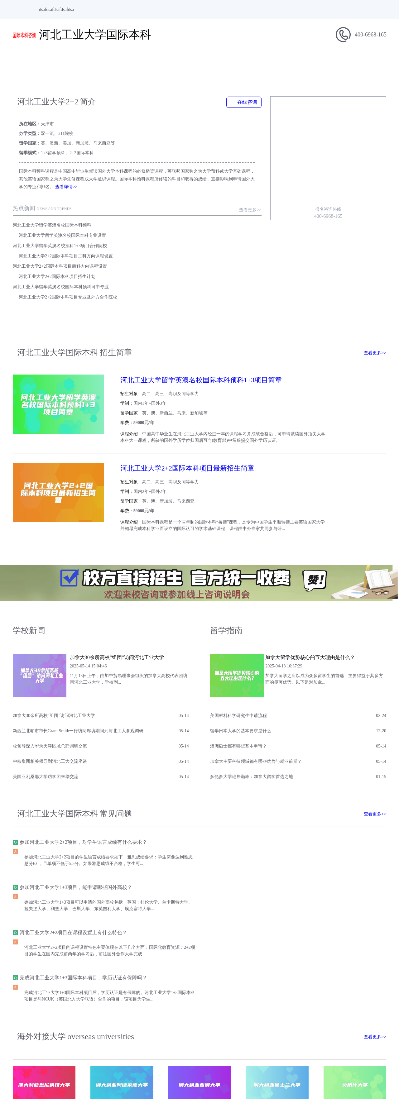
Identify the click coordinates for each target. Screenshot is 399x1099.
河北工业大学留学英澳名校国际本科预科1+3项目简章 (191, 321)
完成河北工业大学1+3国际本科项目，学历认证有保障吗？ (278, 813)
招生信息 (143, 61)
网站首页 (31, 61)
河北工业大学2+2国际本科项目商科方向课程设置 (59, 226)
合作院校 (330, 61)
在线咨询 (257, 102)
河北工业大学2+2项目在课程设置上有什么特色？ (73, 813)
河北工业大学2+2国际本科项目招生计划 (188, 226)
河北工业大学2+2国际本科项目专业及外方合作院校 (199, 236)
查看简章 (368, 329)
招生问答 (293, 61)
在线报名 (368, 61)
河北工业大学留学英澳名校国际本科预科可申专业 (60, 236)
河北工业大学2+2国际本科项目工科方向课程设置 (197, 216)
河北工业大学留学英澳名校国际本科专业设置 (193, 205)
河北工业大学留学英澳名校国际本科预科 (51, 205)
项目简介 (106, 61)
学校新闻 (181, 61)
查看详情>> (40, 167)
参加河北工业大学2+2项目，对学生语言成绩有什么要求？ (83, 768)
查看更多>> (263, 190)
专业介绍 (255, 61)
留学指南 (218, 61)
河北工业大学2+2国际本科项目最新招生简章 (178, 399)
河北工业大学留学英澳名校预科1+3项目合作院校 (59, 216)
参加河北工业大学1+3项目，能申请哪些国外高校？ (270, 768)
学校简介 (68, 61)
